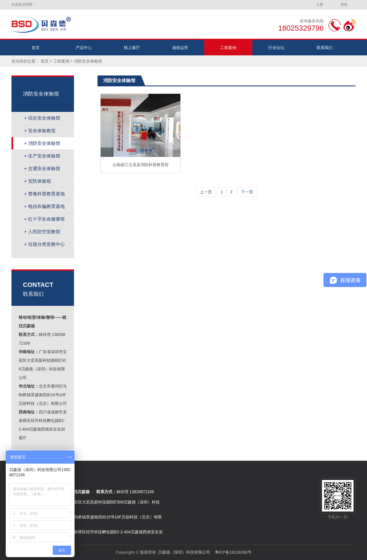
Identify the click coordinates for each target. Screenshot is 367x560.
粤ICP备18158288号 (233, 552)
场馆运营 (180, 47)
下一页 (247, 192)
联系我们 (325, 47)
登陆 (344, 5)
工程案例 (228, 47)
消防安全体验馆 (88, 61)
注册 (319, 5)
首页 (36, 47)
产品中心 (84, 47)
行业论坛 (276, 47)
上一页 (206, 192)
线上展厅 (132, 47)
